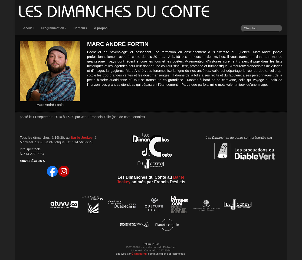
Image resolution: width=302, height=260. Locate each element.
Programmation (53, 28)
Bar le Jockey (82, 137)
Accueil (28, 28)
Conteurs (80, 28)
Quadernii (139, 253)
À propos (102, 28)
